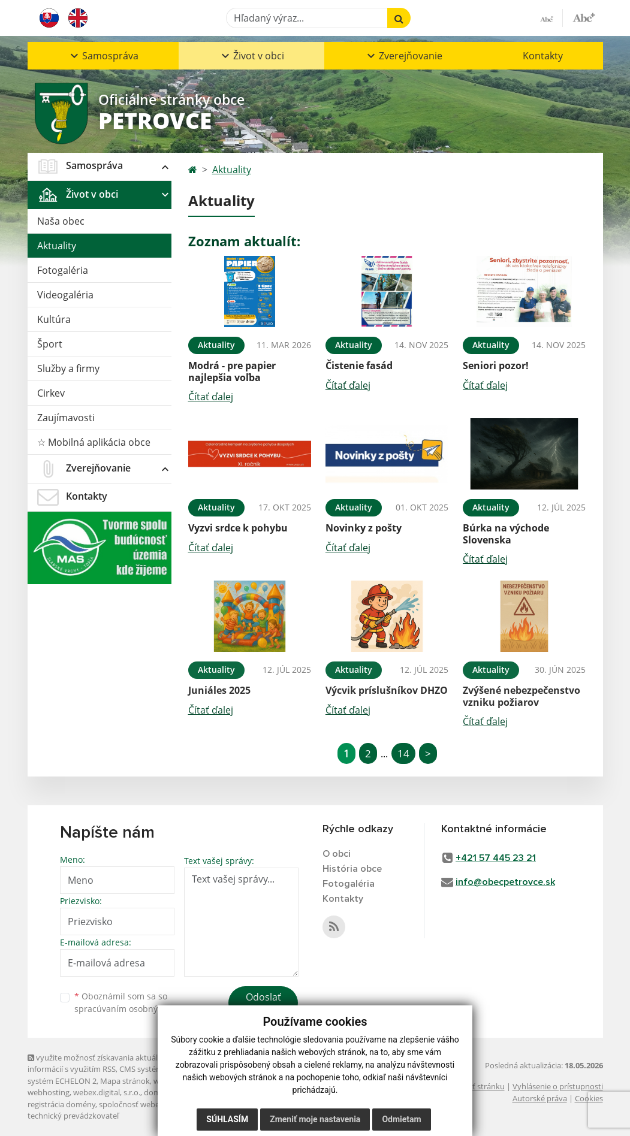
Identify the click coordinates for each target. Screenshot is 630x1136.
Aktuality (56, 245)
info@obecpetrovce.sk (505, 882)
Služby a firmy (68, 368)
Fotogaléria (62, 270)
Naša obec (61, 221)
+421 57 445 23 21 (496, 858)
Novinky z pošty (363, 527)
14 (403, 753)
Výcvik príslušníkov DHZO (386, 690)
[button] (103, 56)
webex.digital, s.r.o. (106, 1092)
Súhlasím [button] (227, 1119)
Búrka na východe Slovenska (506, 533)
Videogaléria (65, 294)
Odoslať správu (263, 1004)
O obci (336, 854)
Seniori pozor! (496, 365)
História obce (352, 869)
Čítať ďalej (210, 396)
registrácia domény (61, 1104)
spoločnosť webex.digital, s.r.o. (153, 1104)
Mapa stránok (125, 1080)
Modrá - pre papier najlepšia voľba (232, 371)
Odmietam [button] (401, 1119)
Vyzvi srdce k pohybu (238, 527)
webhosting (49, 1092)
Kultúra (54, 319)
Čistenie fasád (359, 365)
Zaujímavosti (66, 417)
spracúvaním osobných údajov (135, 1008)
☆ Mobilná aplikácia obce (93, 442)
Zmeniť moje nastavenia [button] (315, 1119)
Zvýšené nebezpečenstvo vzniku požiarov (521, 696)
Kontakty (543, 55)
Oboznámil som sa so (135, 1002)
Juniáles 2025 (219, 690)
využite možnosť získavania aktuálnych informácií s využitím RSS (101, 1063)
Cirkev (51, 393)
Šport (49, 344)
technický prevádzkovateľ (73, 1115)
